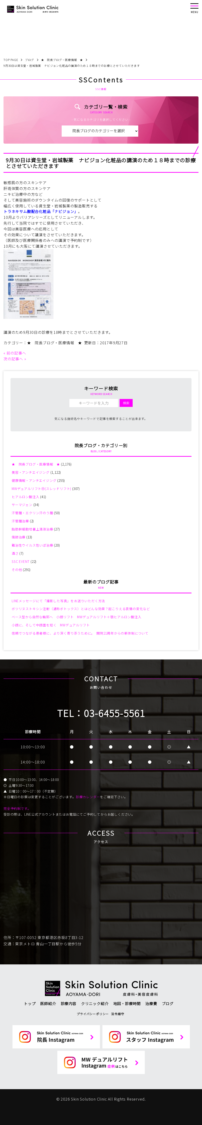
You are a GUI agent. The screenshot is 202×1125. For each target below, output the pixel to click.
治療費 (151, 1003)
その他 (17, 569)
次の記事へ (13, 358)
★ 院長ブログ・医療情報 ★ (54, 342)
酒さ (15, 553)
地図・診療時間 (127, 1003)
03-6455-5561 (114, 713)
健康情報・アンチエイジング (34, 480)
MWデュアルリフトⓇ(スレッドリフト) (41, 488)
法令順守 (117, 1014)
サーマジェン (22, 504)
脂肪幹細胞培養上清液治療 (32, 529)
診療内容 (68, 1003)
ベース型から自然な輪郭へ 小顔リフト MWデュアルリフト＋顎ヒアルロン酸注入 (76, 617)
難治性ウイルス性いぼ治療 (32, 545)
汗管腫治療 (20, 521)
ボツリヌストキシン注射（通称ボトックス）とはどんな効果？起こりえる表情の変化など (81, 608)
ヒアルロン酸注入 (25, 496)
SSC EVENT (21, 561)
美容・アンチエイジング (31, 472)
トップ (29, 1003)
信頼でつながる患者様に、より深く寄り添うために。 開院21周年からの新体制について (80, 633)
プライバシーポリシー (93, 1014)
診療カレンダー (88, 796)
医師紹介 (48, 1003)
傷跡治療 (18, 537)
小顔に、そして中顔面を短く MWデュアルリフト (51, 625)
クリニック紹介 (95, 1003)
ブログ (168, 1003)
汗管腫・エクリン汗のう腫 (32, 512)
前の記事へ (16, 353)
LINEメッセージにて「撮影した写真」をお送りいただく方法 (58, 600)
